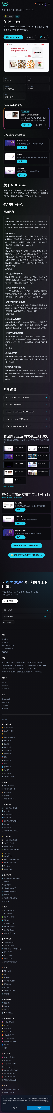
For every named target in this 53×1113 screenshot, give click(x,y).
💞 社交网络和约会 (8, 1038)
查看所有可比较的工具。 (11, 486)
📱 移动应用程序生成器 (9, 891)
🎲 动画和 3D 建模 (7, 731)
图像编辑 (19, 10)
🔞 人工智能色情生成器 (9, 1080)
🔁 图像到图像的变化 (8, 737)
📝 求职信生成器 (7, 869)
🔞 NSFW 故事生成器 (8, 1073)
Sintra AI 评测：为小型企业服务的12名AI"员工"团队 (19, 668)
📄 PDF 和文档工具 (8, 843)
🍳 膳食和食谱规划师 (8, 930)
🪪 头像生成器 (6, 747)
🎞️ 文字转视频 (6, 792)
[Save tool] (43, 37)
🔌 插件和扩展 (6, 885)
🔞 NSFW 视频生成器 (8, 1077)
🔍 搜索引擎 (6, 1003)
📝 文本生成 (6, 866)
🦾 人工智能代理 (7, 913)
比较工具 (5, 642)
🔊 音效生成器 (6, 827)
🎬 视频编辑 (6, 795)
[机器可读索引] (26, 616)
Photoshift (20, 154)
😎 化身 (4, 734)
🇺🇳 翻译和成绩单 (7, 818)
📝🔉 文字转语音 (7, 814)
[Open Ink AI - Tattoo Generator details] (12, 114)
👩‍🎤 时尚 (4, 763)
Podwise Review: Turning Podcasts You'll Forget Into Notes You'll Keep (24, 665)
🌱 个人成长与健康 (8, 910)
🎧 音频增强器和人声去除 (10, 831)
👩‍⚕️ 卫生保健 (6, 1025)
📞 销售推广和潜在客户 (9, 962)
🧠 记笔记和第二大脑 (8, 933)
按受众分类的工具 (8, 645)
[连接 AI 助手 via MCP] (26, 610)
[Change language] (8, 622)
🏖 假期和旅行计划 (8, 923)
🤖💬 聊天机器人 (7, 1013)
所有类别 (5, 639)
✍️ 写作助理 (6, 853)
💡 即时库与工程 (7, 856)
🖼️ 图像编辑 (6, 744)
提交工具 (5, 652)
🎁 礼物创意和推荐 (8, 1035)
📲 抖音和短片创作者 (8, 789)
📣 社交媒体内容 (7, 958)
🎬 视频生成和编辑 (8, 1092)
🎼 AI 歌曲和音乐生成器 (9, 808)
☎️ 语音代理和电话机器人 (10, 821)
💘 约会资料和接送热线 (9, 1041)
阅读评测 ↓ (30, 37)
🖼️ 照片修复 (6, 770)
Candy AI (5, 705)
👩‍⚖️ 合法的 (5, 974)
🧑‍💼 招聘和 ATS (6, 984)
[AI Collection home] (5, 4)
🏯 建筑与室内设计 (8, 750)
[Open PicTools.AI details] (10, 170)
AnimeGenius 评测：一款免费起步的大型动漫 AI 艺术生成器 (22, 672)
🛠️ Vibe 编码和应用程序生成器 (11, 878)
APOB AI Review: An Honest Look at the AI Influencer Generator (22, 662)
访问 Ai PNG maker (13, 37)
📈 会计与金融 (6, 971)
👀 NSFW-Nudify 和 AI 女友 (10, 1089)
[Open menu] (49, 4)
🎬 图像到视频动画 (8, 786)
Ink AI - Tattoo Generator (30, 114)
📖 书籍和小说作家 (8, 846)
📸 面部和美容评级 (8, 776)
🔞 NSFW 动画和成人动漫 (10, 1070)
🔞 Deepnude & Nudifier (9, 1063)
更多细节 (40, 125)
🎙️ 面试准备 (6, 994)
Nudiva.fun (5, 702)
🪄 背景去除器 (6, 773)
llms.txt (4, 682)
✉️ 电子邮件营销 (7, 955)
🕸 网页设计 (6, 901)
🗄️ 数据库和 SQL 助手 (9, 888)
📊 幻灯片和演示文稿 (8, 981)
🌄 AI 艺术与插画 (7, 727)
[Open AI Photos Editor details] (10, 143)
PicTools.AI (20, 168)
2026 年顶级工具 (7, 649)
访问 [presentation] (26, 125)
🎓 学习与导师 (6, 1032)
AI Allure (5, 708)
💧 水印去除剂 (6, 767)
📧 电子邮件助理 (7, 952)
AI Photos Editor (22, 141)
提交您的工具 (10, 601)
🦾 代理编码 (6, 881)
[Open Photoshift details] (10, 156)
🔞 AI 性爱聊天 (6, 1060)
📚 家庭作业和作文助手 (9, 863)
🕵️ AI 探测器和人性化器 (9, 840)
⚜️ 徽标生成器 (6, 754)
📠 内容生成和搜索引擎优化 (10, 849)
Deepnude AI (6, 699)
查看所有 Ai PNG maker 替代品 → (26, 545)
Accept (38, 1108)
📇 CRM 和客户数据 (8, 942)
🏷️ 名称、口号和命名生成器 (10, 859)
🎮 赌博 (4, 1048)
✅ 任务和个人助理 (8, 917)
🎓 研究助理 (6, 1009)
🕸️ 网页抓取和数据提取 (9, 898)
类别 (9, 10)
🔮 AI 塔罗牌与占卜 (8, 1022)
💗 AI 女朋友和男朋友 (9, 1057)
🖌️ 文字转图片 (6, 760)
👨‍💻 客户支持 (6, 977)
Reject (15, 1108)
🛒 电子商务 (6, 987)
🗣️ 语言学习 (6, 1045)
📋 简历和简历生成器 (8, 990)
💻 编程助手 (6, 895)
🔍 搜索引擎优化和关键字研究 (11, 949)
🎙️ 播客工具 (6, 811)
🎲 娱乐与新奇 (6, 1028)
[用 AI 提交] (40, 4)
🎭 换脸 (4, 757)
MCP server (5, 688)
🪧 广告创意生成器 (8, 945)
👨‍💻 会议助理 (6, 920)
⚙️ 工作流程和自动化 (8, 926)
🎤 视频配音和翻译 (8, 799)
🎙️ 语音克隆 (6, 824)
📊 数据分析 (6, 1006)
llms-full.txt (5, 685)
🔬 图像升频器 (6, 741)
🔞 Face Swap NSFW (8, 1067)
